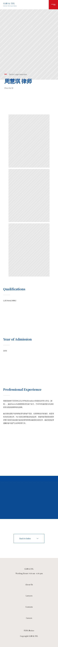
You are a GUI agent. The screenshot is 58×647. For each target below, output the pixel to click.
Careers (29, 618)
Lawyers (29, 596)
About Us (29, 584)
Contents (29, 607)
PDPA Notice (29, 630)
